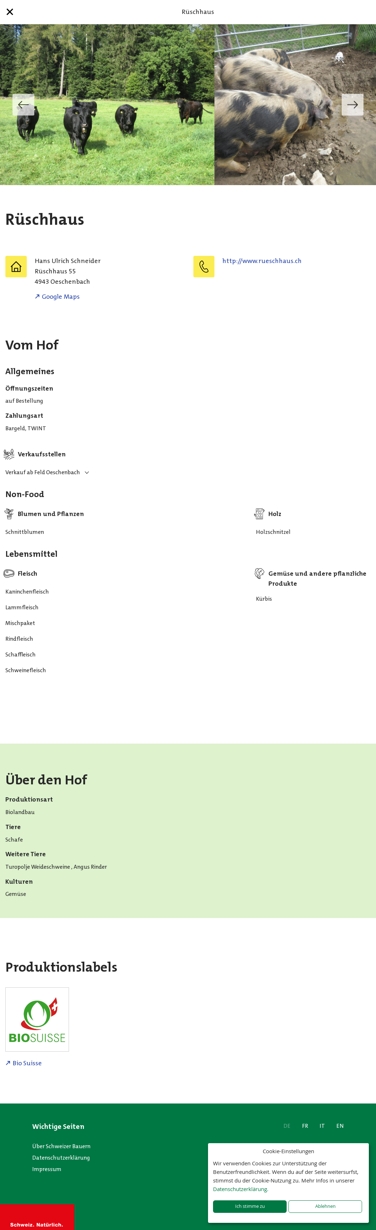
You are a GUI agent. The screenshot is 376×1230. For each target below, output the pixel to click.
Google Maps (61, 296)
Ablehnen (325, 1206)
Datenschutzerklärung (61, 1157)
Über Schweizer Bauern (61, 1146)
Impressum (46, 1169)
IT (322, 1126)
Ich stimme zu (250, 1206)
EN (340, 1126)
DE (287, 1126)
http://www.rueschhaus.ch (262, 261)
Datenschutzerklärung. (240, 1188)
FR (305, 1126)
